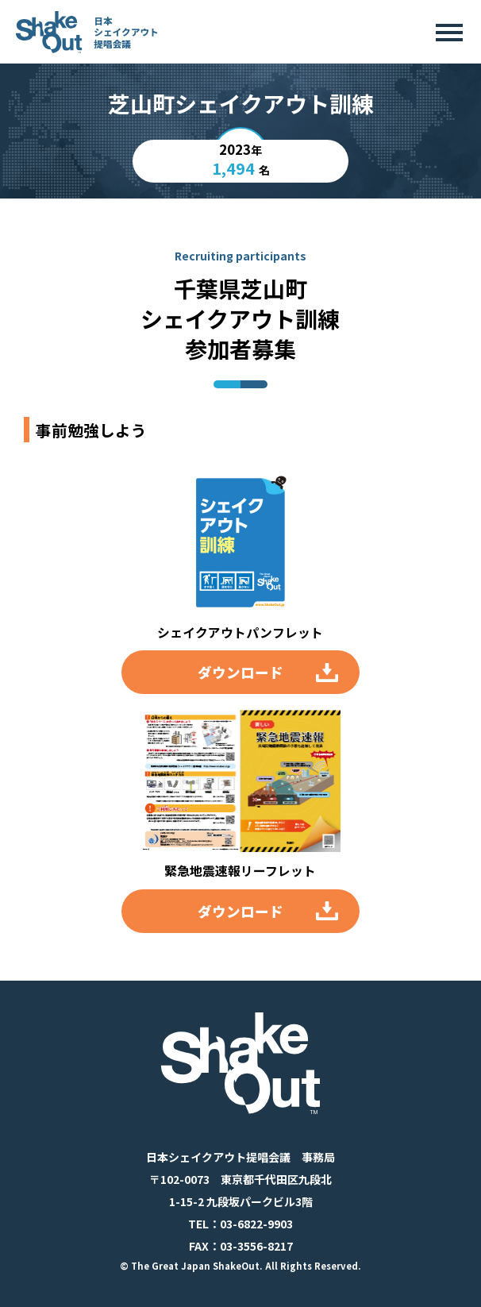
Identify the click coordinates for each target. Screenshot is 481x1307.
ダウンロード (240, 672)
